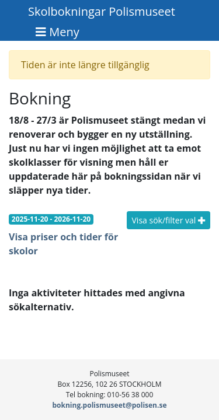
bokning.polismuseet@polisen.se (110, 405)
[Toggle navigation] (57, 32)
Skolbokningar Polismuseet (101, 11)
